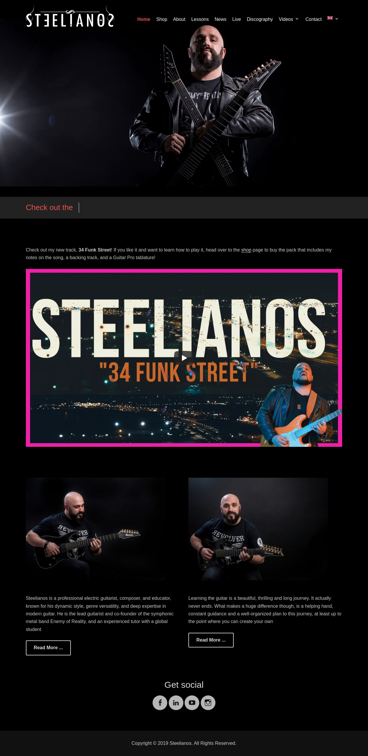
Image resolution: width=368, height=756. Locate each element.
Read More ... (48, 647)
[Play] (184, 358)
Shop (161, 19)
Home (143, 19)
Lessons (200, 19)
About (179, 19)
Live (236, 19)
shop (246, 249)
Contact (313, 19)
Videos (286, 19)
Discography (260, 19)
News (220, 19)
